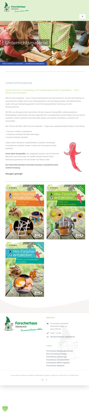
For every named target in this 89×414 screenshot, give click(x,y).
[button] (5, 409)
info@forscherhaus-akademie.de (62, 337)
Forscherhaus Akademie (55, 366)
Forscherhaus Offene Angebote (58, 363)
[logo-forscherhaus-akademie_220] (16, 3)
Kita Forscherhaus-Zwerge (56, 354)
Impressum (55, 375)
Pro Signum (46, 375)
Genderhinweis (74, 375)
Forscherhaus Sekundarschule (57, 360)
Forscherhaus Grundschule (56, 357)
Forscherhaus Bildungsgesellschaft (59, 351)
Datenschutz (64, 375)
